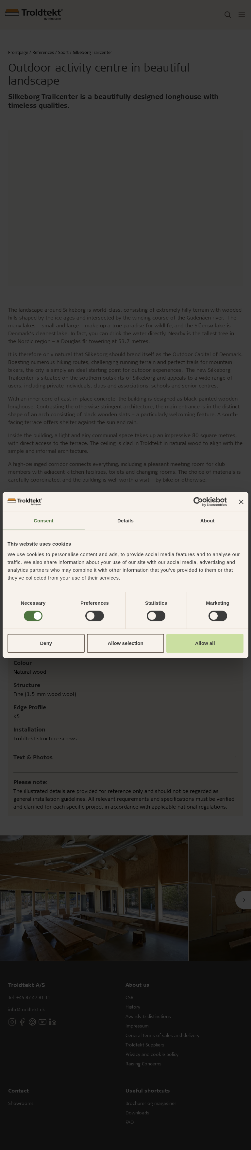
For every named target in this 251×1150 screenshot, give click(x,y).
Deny (46, 643)
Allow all (205, 643)
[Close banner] (241, 502)
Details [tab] (125, 520)
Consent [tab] (44, 520)
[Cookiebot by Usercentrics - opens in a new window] (198, 502)
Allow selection (125, 643)
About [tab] (207, 520)
